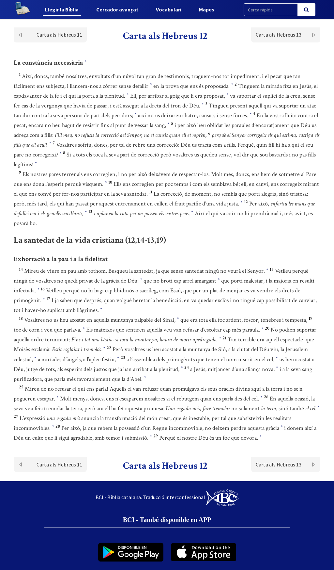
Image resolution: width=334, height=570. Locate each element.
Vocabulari (168, 9)
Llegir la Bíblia (62, 9)
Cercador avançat (117, 9)
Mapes (206, 9)
